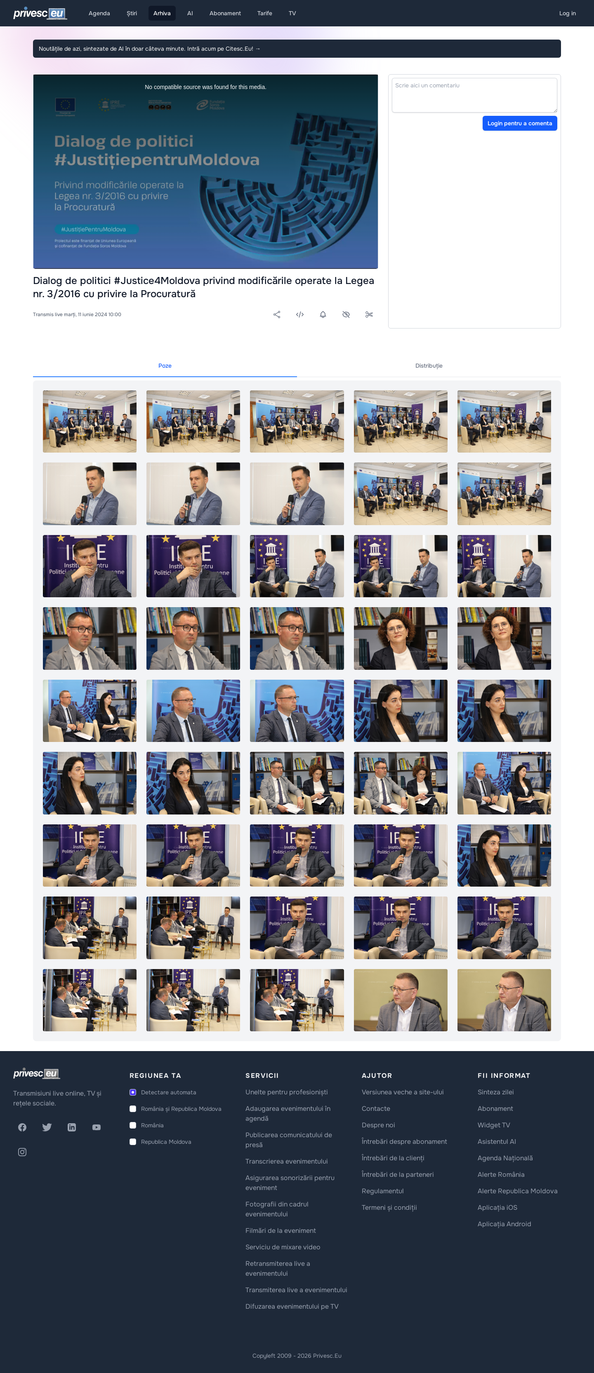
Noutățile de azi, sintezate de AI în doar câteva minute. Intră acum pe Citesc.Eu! (150, 48)
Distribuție (429, 365)
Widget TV (494, 1125)
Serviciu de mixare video (283, 1247)
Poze (165, 365)
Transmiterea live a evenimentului (296, 1290)
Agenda (99, 13)
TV (292, 13)
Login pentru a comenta (520, 123)
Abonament (225, 13)
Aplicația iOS (497, 1207)
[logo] (36, 1073)
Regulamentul (383, 1191)
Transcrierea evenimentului (286, 1161)
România (152, 1125)
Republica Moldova (166, 1141)
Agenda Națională (505, 1158)
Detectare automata (168, 1092)
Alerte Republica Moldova (518, 1191)
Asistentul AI (497, 1141)
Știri (132, 13)
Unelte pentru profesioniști (286, 1092)
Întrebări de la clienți (393, 1158)
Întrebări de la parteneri (398, 1174)
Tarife (264, 13)
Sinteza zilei (496, 1092)
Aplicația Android (504, 1224)
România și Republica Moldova (181, 1108)
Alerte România (501, 1174)
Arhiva (162, 13)
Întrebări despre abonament (404, 1141)
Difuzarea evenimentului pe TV (292, 1306)
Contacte (376, 1108)
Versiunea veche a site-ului (403, 1092)
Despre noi (378, 1125)
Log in (567, 13)
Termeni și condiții (389, 1207)
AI (190, 13)
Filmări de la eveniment (280, 1230)
